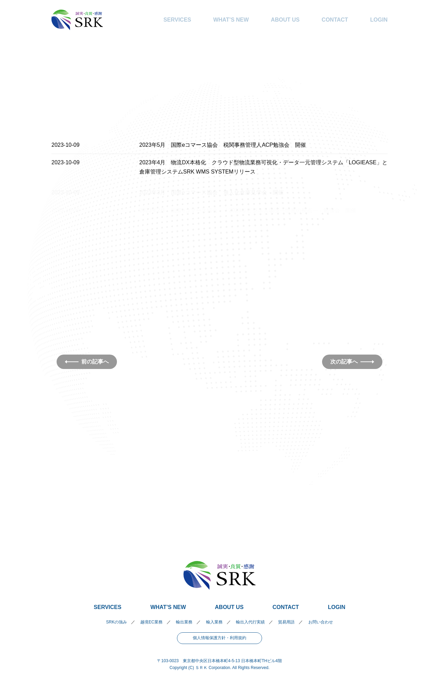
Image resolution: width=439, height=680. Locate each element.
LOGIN (379, 20)
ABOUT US (285, 20)
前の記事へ (87, 362)
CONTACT (335, 20)
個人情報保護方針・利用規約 (219, 637)
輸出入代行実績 (250, 622)
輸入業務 (214, 622)
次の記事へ (352, 362)
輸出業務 (184, 622)
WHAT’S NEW (231, 20)
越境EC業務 (151, 622)
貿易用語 (286, 622)
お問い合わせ (320, 622)
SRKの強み (116, 622)
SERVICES (177, 20)
